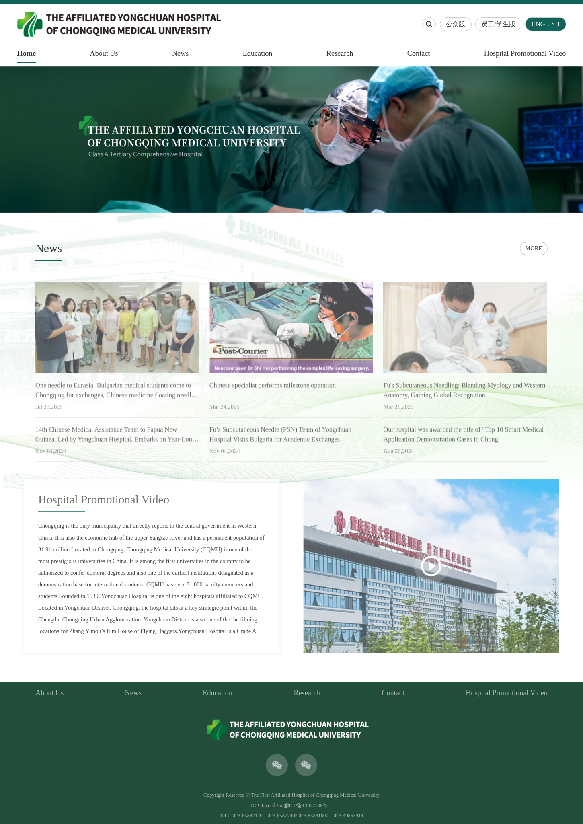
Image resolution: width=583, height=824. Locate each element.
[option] (291, 139)
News (180, 53)
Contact (418, 53)
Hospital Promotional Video (525, 53)
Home (26, 53)
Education (258, 53)
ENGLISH (546, 24)
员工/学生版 (498, 24)
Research (339, 53)
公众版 (455, 24)
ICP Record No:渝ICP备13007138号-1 (291, 805)
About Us (104, 53)
